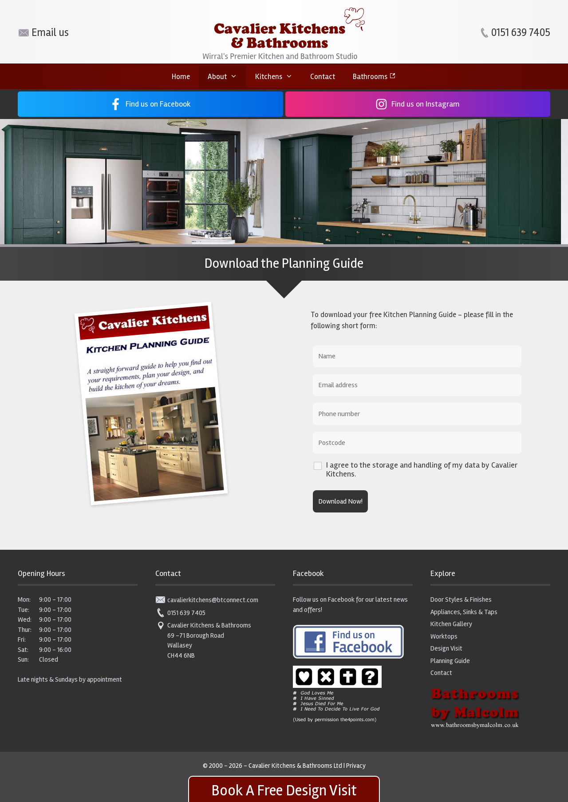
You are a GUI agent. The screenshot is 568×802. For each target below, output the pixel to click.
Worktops (444, 636)
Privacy (356, 766)
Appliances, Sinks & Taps (463, 612)
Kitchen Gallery (451, 624)
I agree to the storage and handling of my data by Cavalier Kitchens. (421, 469)
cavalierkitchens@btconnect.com (206, 600)
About (227, 77)
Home (181, 76)
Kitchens (278, 77)
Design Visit (446, 648)
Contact (322, 76)
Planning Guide (450, 661)
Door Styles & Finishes (461, 599)
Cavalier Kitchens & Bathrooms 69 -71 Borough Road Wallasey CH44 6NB (203, 639)
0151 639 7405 (180, 612)
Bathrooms (370, 76)
